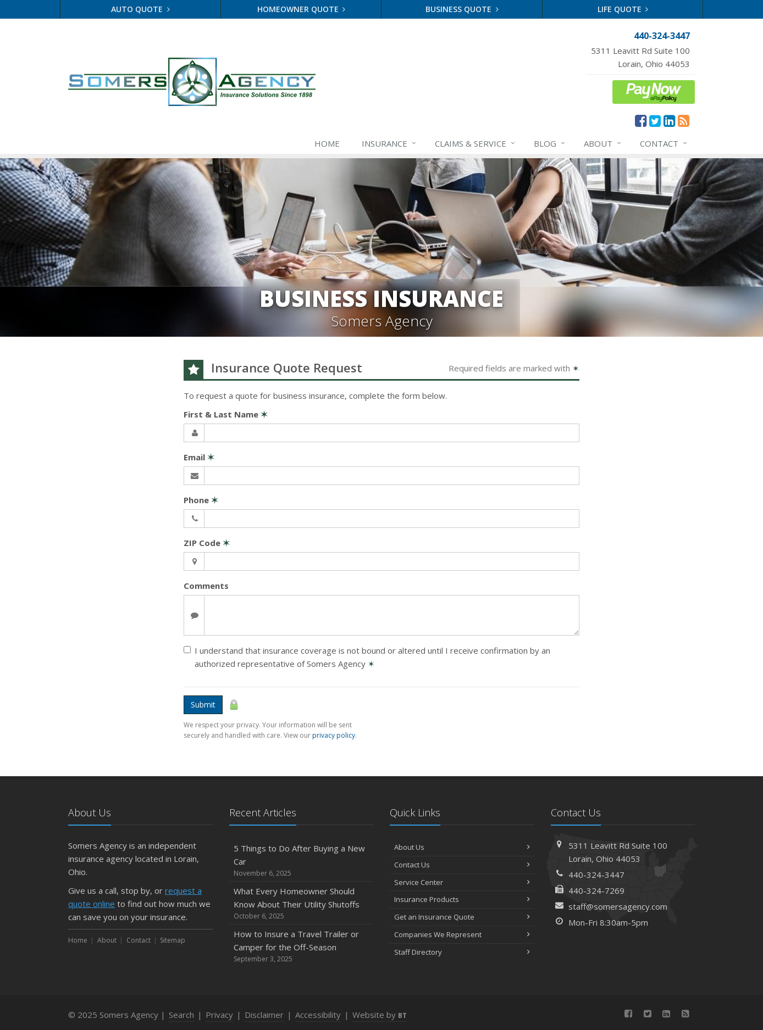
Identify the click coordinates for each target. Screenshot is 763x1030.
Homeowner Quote (301, 9)
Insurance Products (462, 899)
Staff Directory (462, 952)
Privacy (219, 1014)
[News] (683, 120)
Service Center (462, 882)
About (603, 143)
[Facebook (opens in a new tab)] (640, 120)
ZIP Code (207, 542)
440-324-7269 (596, 890)
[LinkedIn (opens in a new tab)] (669, 120)
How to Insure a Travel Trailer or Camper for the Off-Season (301, 946)
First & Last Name (226, 414)
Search (181, 1014)
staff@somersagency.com (617, 906)
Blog (550, 143)
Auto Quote (140, 9)
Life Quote (623, 9)
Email (199, 457)
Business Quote (462, 9)
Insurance (389, 143)
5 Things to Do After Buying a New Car (301, 860)
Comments (206, 585)
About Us (462, 847)
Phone (201, 499)
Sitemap (172, 940)
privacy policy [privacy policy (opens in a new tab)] (333, 735)
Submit (203, 704)
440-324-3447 (596, 874)
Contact (664, 143)
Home (327, 143)
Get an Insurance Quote (462, 917)
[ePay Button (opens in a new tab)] (653, 90)
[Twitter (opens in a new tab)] (655, 120)
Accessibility (318, 1014)
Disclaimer (264, 1014)
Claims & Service (475, 143)
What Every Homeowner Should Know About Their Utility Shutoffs (301, 903)
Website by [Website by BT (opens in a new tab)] (379, 1014)
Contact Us (462, 865)
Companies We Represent (462, 934)
